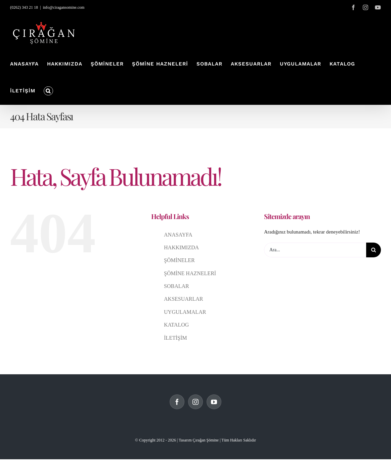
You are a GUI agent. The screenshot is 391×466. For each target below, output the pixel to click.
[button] (48, 91)
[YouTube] (214, 401)
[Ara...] (315, 250)
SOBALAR (176, 286)
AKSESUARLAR (183, 299)
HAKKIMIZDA (181, 247)
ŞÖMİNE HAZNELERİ (190, 273)
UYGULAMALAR (185, 312)
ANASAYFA (178, 235)
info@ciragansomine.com (63, 7)
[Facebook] (177, 401)
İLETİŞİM (175, 338)
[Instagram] (195, 401)
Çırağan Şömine (205, 440)
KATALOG (176, 325)
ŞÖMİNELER (179, 260)
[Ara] (373, 250)
